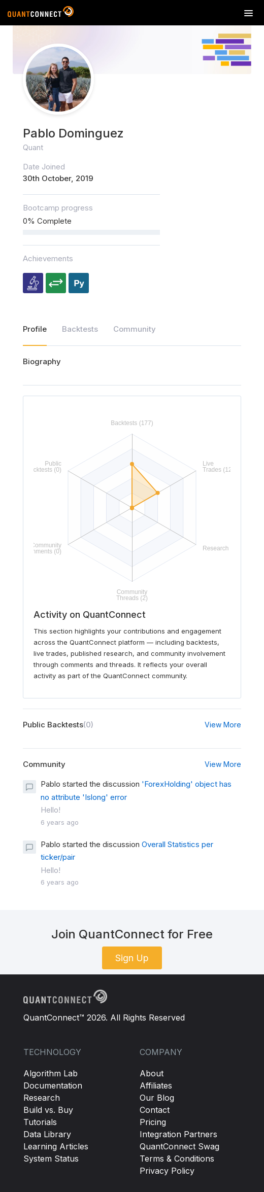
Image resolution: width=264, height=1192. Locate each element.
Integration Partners (178, 1134)
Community (134, 329)
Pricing (153, 1122)
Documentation (52, 1085)
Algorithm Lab (50, 1073)
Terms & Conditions (177, 1158)
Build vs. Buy (48, 1110)
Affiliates (156, 1085)
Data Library (47, 1134)
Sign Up (132, 958)
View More (223, 724)
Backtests (80, 329)
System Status (51, 1158)
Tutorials (40, 1122)
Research (41, 1098)
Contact (155, 1110)
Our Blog (157, 1098)
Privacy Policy (167, 1171)
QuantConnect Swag (179, 1146)
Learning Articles (55, 1146)
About (151, 1073)
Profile (35, 329)
